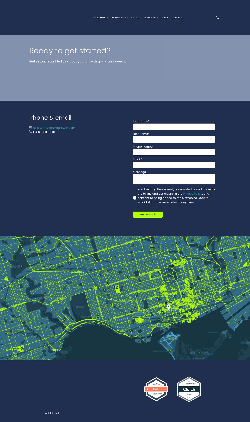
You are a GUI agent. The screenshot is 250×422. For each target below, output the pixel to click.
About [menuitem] (164, 6)
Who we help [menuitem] (119, 6)
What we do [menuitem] (99, 6)
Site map (145, 411)
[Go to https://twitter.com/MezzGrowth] (132, 399)
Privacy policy (134, 411)
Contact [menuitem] (178, 6)
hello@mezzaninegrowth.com (52, 128)
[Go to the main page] (45, 6)
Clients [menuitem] (135, 6)
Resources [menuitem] (150, 6)
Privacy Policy (192, 194)
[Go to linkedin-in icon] (118, 399)
